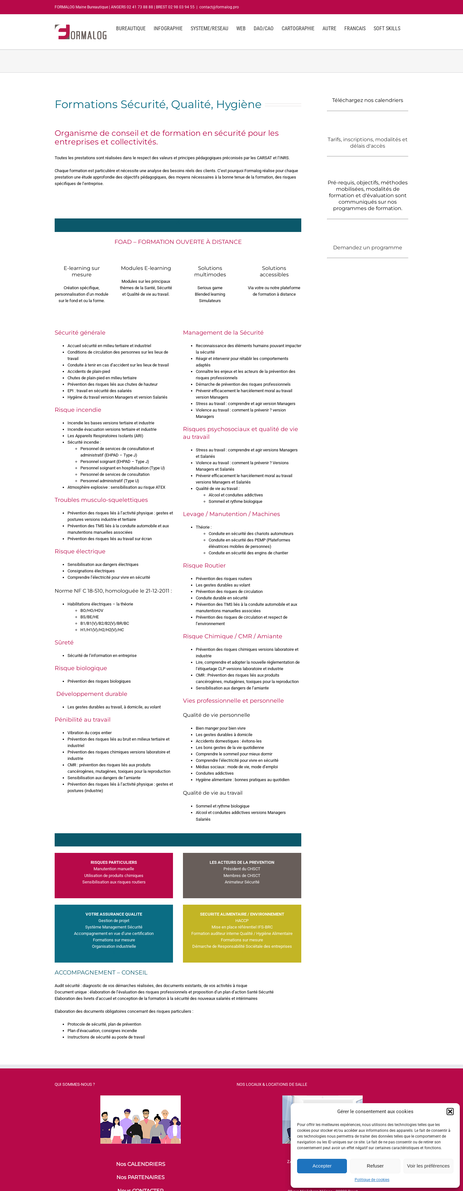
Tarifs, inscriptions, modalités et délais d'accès (368, 142)
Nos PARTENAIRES (140, 1177)
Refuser (375, 1165)
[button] (450, 1111)
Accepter (322, 1165)
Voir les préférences (428, 1165)
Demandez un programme (367, 248)
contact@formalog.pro (219, 7)
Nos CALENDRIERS (140, 1164)
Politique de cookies (372, 1179)
